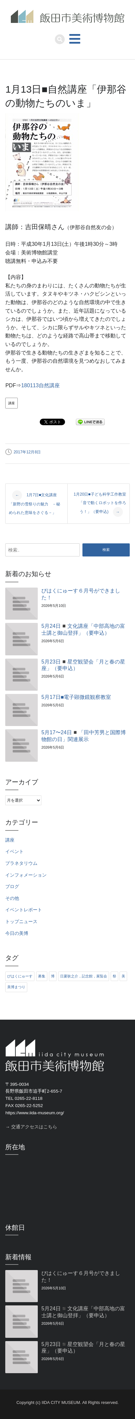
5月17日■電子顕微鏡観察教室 (76, 697)
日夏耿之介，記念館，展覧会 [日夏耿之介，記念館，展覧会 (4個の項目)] (83, 976)
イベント (14, 851)
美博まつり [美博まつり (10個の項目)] (16, 987)
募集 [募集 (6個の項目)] (41, 976)
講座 (11, 403)
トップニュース (21, 921)
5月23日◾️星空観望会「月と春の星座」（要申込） (83, 665)
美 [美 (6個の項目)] (123, 976)
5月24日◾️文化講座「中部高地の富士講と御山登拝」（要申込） (83, 629)
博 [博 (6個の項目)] (53, 976)
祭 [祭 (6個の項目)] (114, 976)
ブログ (12, 886)
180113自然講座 (40, 385)
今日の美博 (16, 933)
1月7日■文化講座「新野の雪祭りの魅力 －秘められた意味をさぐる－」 (34, 502)
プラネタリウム (21, 863)
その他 (12, 898)
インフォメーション (26, 875)
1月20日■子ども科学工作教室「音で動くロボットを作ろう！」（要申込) (100, 504)
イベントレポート (23, 909)
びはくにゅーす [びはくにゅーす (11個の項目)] (20, 976)
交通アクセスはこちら (34, 1126)
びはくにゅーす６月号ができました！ (80, 594)
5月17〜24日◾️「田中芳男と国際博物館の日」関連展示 (83, 736)
